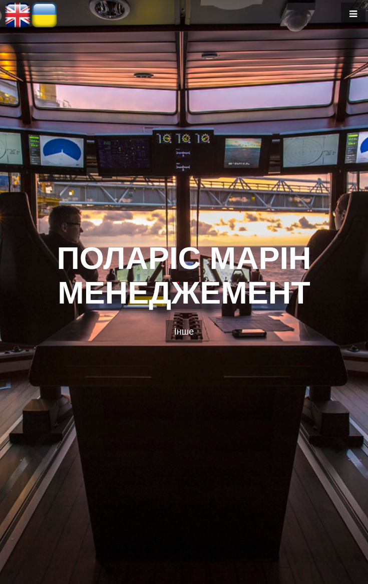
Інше (184, 332)
